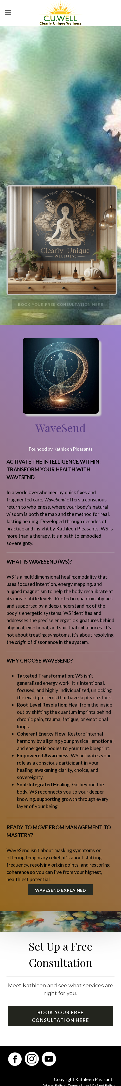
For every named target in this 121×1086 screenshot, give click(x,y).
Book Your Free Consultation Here (60, 1016)
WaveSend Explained (60, 890)
